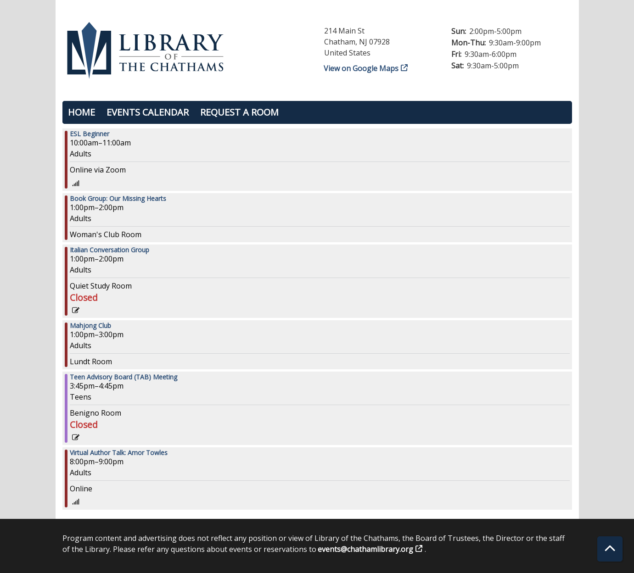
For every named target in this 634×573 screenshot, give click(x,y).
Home (81, 112)
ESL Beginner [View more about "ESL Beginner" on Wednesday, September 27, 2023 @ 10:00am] (89, 134)
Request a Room (239, 112)
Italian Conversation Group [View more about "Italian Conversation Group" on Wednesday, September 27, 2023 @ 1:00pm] (109, 250)
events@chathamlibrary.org (365, 549)
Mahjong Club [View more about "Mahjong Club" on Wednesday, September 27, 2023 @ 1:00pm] (90, 326)
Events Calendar (148, 112)
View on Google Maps (361, 68)
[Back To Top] (610, 549)
